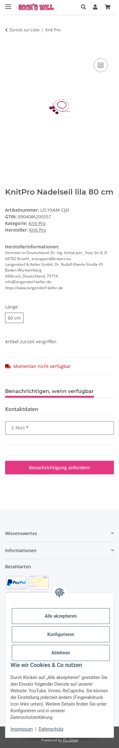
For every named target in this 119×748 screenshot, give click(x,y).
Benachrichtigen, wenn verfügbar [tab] (49, 391)
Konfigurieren (60, 634)
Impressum (21, 729)
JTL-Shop (70, 740)
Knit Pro (37, 223)
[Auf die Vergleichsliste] (101, 65)
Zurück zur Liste (24, 30)
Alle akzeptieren (61, 616)
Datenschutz (51, 729)
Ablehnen (60, 652)
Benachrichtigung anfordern (59, 467)
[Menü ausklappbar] (8, 4)
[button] (83, 7)
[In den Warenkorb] (10, 49)
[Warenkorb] (107, 7)
